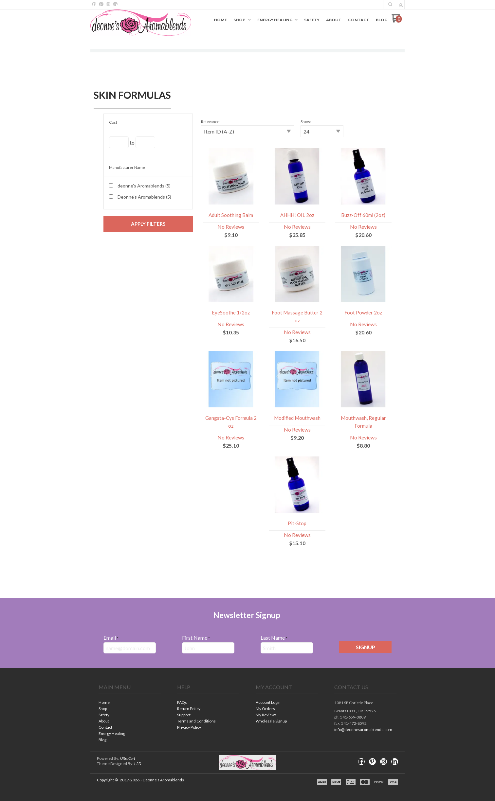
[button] (148, 224)
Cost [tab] (113, 122)
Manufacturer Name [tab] (127, 167)
